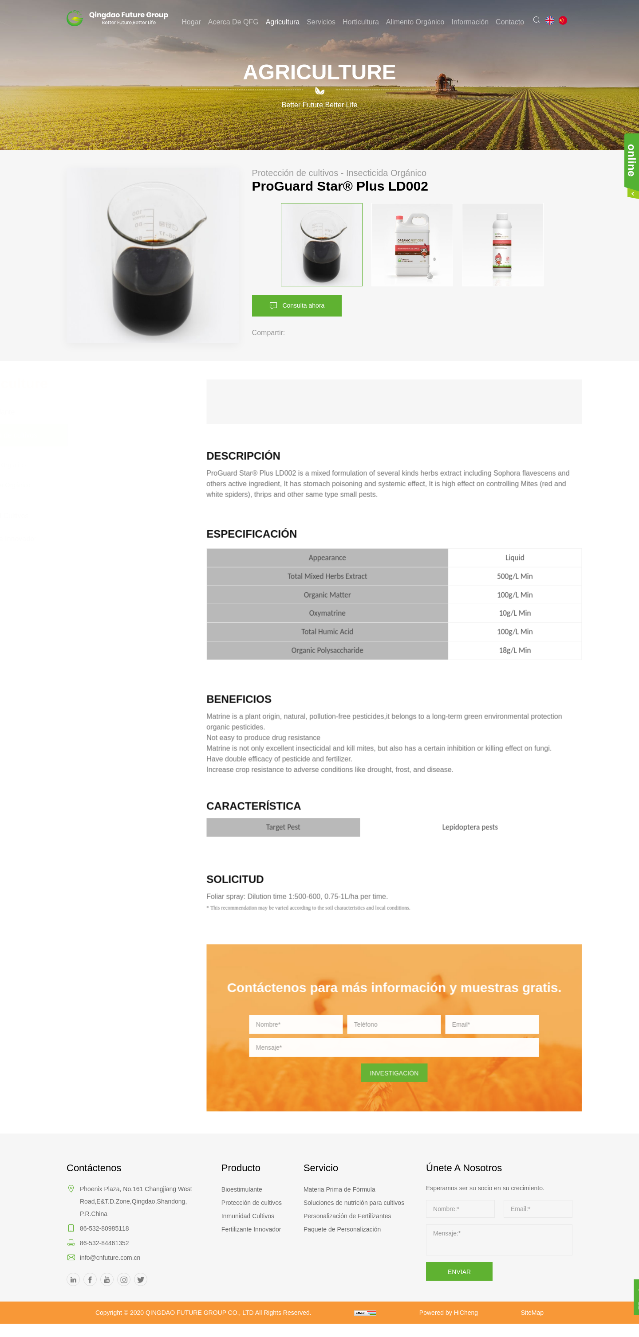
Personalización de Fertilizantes (347, 1216)
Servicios (326, 22)
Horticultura (365, 22)
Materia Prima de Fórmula (339, 1189)
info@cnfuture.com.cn (110, 1257)
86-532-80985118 (104, 1228)
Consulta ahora (312, 305)
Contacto (515, 22)
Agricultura (287, 22)
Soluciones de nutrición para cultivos (354, 1202)
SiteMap (352, 1325)
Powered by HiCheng (506, 1312)
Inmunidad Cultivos (247, 1216)
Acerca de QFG (238, 22)
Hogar (196, 22)
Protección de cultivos (251, 1202)
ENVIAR (459, 1271)
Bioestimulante (241, 1189)
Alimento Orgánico (420, 22)
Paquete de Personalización (342, 1229)
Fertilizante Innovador (251, 1229)
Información (474, 22)
